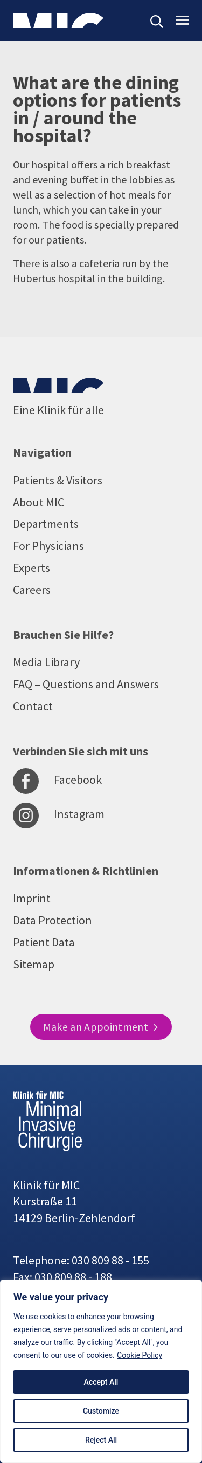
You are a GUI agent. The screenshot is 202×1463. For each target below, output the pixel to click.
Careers (32, 589)
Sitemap (33, 964)
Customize (101, 1411)
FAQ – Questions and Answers (86, 684)
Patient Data (44, 942)
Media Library (46, 662)
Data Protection (52, 920)
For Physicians (48, 545)
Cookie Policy (139, 1355)
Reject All (101, 1440)
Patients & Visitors (57, 480)
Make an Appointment (101, 1026)
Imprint (32, 898)
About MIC (38, 502)
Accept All (101, 1382)
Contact (33, 706)
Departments (46, 523)
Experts (31, 567)
